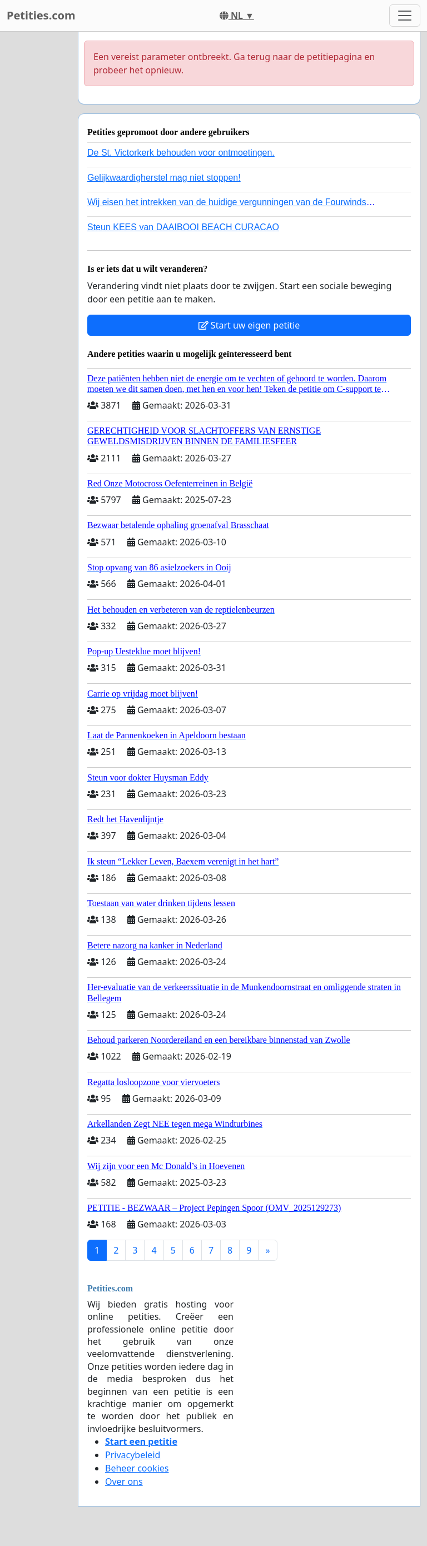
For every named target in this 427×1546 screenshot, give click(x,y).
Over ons (124, 1481)
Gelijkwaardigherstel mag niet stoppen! (164, 177)
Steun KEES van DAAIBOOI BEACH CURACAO (183, 227)
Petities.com (41, 15)
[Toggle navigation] (404, 15)
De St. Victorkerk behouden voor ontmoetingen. (181, 152)
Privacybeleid (132, 1455)
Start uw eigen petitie (249, 325)
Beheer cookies (137, 1468)
